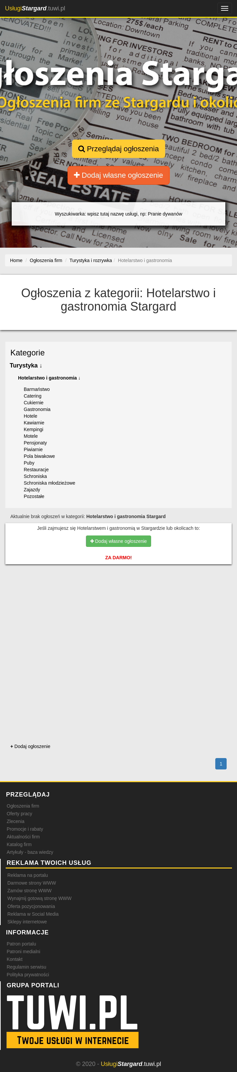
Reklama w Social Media (32, 914)
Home (16, 260)
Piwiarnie (33, 449)
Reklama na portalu (27, 875)
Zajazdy (32, 489)
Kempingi (33, 429)
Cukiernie (33, 402)
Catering (32, 396)
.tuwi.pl (35, 8)
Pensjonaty (35, 442)
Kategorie (27, 352)
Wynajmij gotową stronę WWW (39, 898)
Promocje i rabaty (25, 829)
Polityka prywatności (28, 974)
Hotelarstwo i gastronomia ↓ (49, 378)
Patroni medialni (23, 951)
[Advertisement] (118, 598)
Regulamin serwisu (26, 967)
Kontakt (14, 959)
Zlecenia (15, 821)
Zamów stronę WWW (29, 890)
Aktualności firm (23, 836)
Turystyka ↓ (26, 365)
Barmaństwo (37, 389)
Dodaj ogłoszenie (30, 746)
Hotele (30, 416)
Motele (31, 436)
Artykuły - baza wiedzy (30, 852)
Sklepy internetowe (27, 921)
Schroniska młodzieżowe (49, 483)
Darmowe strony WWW (31, 883)
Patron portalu (21, 943)
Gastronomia (37, 409)
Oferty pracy (19, 813)
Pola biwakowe (39, 456)
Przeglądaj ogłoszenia (118, 149)
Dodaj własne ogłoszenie (118, 175)
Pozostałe (34, 496)
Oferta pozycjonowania (31, 906)
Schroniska (35, 476)
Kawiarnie (34, 422)
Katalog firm (19, 844)
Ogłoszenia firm (23, 806)
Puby (29, 463)
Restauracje (36, 469)
